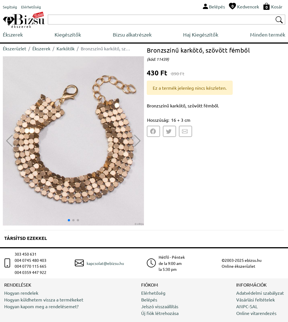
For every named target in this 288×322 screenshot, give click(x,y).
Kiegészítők (68, 34)
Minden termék (267, 34)
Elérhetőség (153, 293)
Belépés (149, 299)
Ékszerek (13, 34)
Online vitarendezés (256, 313)
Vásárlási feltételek (255, 299)
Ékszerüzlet (14, 48)
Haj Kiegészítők (200, 34)
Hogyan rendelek (21, 293)
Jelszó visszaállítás (159, 306)
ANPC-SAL (247, 306)
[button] (137, 141)
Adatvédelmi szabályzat (260, 293)
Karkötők (66, 48)
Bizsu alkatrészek (132, 34)
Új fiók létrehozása (160, 313)
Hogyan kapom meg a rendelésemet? (41, 306)
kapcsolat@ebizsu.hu (105, 263)
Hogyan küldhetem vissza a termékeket (43, 299)
